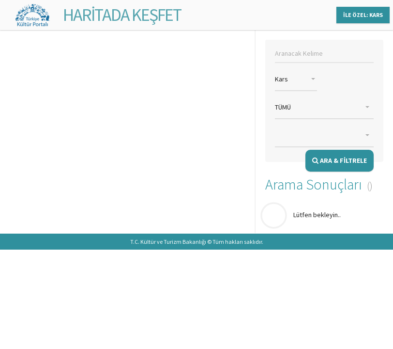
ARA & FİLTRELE (339, 160)
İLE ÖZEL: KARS (363, 14)
